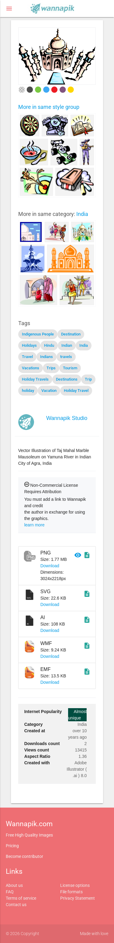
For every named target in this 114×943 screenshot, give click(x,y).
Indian (66, 345)
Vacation (49, 390)
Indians (46, 356)
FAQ (10, 891)
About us (14, 885)
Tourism (70, 368)
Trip (88, 379)
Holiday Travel (76, 390)
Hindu (49, 345)
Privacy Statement (77, 898)
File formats (71, 891)
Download (49, 565)
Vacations (30, 368)
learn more (34, 524)
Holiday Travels (35, 379)
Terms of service (21, 898)
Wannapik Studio (66, 418)
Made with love (94, 933)
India (82, 214)
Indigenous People (38, 334)
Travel (27, 356)
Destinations (67, 379)
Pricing (12, 845)
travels (66, 356)
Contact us (16, 904)
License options (75, 885)
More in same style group (48, 107)
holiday (28, 390)
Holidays (29, 345)
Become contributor (24, 856)
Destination (71, 334)
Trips (51, 368)
